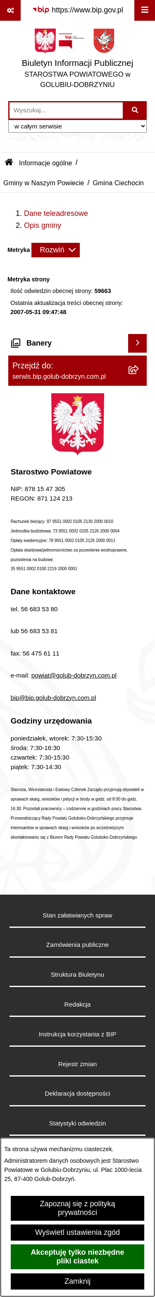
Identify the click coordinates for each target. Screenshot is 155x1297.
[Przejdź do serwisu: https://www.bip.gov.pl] (77, 10)
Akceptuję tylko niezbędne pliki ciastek (77, 1256)
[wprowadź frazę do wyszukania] (66, 110)
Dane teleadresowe (56, 213)
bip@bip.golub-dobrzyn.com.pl (53, 697)
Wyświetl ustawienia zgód (77, 1232)
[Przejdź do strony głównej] (77, 61)
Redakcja (77, 1004)
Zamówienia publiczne (77, 944)
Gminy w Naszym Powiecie (43, 182)
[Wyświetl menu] (144, 10)
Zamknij (77, 1281)
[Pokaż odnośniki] (10, 10)
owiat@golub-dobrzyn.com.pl (76, 675)
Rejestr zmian (77, 1063)
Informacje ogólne (45, 163)
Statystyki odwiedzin (77, 1123)
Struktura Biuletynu (77, 974)
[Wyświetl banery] (137, 343)
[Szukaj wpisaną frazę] (135, 110)
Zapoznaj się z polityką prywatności (77, 1208)
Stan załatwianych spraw (77, 915)
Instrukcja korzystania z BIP (78, 1034)
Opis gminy (42, 225)
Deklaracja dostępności (77, 1093)
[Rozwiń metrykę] (55, 250)
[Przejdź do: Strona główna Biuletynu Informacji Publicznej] (9, 162)
